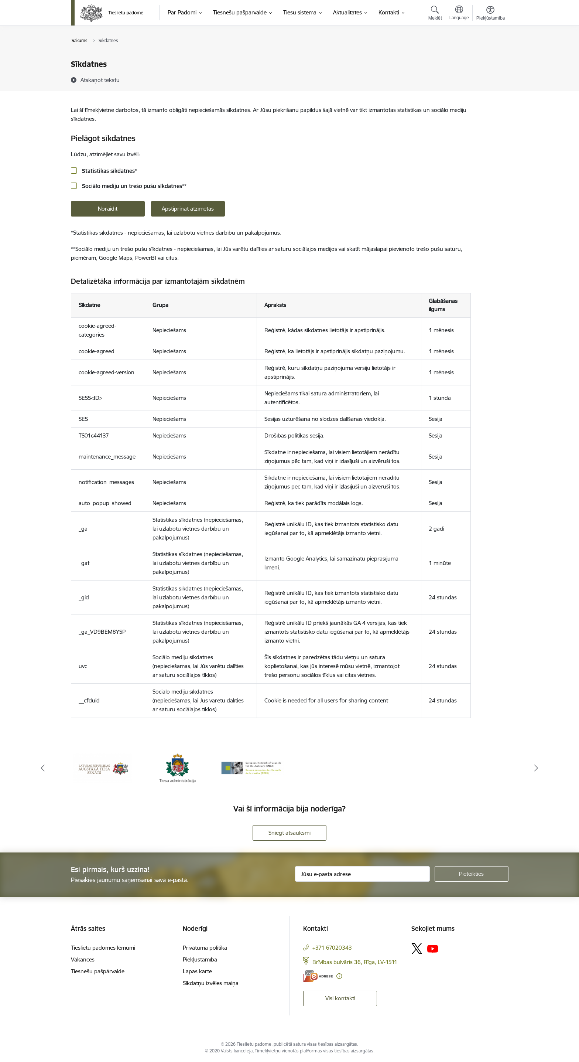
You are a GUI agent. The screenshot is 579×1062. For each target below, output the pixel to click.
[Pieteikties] (471, 874)
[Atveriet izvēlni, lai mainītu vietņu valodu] (459, 13)
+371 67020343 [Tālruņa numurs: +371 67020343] (332, 947)
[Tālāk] (536, 768)
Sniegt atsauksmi (289, 832)
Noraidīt (107, 208)
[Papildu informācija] (339, 976)
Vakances (83, 959)
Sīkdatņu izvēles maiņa (211, 983)
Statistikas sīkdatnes (108, 170)
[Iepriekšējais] (42, 768)
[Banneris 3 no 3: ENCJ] (252, 767)
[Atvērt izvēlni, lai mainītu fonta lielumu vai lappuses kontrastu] (490, 14)
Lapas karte (197, 971)
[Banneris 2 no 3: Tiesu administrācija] (177, 767)
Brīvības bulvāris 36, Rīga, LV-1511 (354, 962)
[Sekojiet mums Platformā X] (416, 948)
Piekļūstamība (200, 959)
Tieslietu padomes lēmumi (103, 947)
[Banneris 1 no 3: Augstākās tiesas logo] (102, 767)
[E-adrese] (318, 976)
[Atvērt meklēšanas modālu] (435, 14)
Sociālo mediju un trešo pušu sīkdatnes (133, 186)
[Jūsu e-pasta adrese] (362, 874)
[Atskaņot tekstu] (100, 79)
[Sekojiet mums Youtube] (432, 948)
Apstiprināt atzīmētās (188, 208)
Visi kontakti (340, 998)
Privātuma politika (205, 947)
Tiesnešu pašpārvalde (97, 971)
